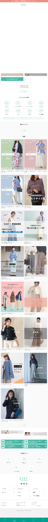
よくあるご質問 (16, 468)
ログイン (33, 519)
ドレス (19, 492)
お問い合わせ (34, 504)
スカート (6, 111)
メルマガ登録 (3, 502)
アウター (29, 111)
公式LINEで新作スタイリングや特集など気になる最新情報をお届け (33, 441)
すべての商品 (41, 111)
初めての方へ (8, 459)
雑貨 (34, 492)
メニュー (5, 519)
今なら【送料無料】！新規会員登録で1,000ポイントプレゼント (24, 1)
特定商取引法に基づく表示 (20, 505)
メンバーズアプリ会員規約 (36, 505)
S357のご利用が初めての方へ (12, 79)
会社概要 (17, 504)
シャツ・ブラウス (18, 103)
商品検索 (14, 519)
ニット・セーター (30, 103)
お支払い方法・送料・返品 (20, 502)
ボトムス (4, 492)
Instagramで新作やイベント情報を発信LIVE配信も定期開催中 (10, 441)
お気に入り (24, 519)
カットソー (6, 103)
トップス (4, 488)
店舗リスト (31, 468)
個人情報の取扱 (3, 505)
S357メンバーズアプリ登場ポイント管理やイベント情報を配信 (32, 446)
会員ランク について (24, 460)
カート (43, 519)
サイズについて (39, 459)
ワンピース (41, 103)
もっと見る (24, 91)
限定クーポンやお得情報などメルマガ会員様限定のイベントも (9, 446)
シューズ (35, 488)
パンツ (18, 111)
